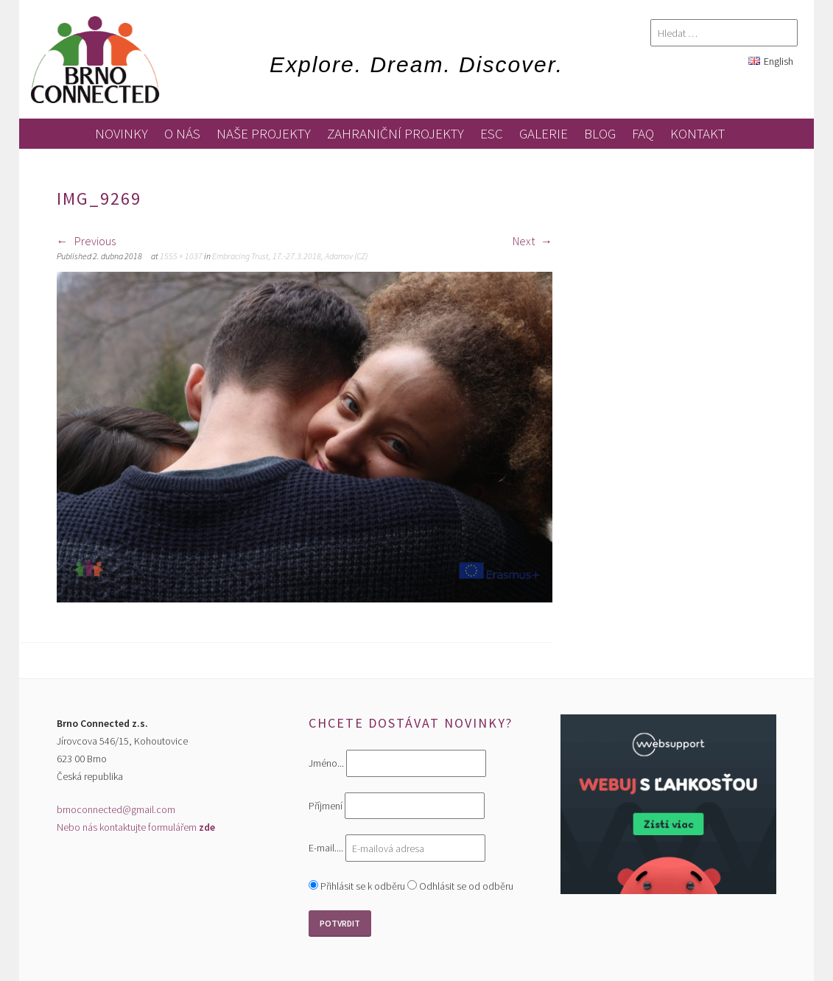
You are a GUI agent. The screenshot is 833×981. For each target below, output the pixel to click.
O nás (182, 133)
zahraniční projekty (395, 133)
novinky (121, 133)
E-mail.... (327, 848)
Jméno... (326, 763)
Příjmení (325, 805)
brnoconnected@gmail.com (116, 809)
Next (532, 240)
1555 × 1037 (181, 255)
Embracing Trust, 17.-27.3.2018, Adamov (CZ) (290, 255)
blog (600, 133)
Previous (86, 240)
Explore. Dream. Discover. (416, 64)
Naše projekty (264, 133)
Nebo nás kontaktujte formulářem (136, 827)
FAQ (643, 133)
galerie (543, 133)
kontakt (697, 133)
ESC (491, 133)
